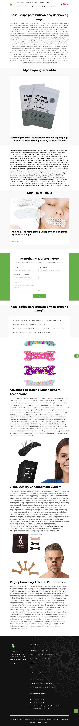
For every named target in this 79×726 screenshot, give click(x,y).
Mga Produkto (44, 3)
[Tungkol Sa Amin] (35, 655)
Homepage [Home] (20, 3)
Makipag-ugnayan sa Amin (48, 6)
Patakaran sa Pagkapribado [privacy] (39, 722)
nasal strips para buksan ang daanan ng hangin (31, 332)
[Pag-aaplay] (35, 663)
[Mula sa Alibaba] (50, 659)
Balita (27, 6)
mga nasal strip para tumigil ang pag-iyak (29, 324)
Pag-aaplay (19, 6)
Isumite (39, 296)
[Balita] (35, 667)
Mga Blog (34, 6)
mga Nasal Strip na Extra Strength (26, 328)
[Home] (35, 650)
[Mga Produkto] (35, 659)
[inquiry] (76, 356)
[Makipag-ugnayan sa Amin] (50, 655)
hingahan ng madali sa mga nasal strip (28, 320)
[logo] (11, 4)
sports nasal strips (54, 320)
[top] (76, 711)
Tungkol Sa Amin (31, 3)
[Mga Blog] (50, 650)
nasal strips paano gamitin (53, 328)
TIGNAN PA (15, 242)
